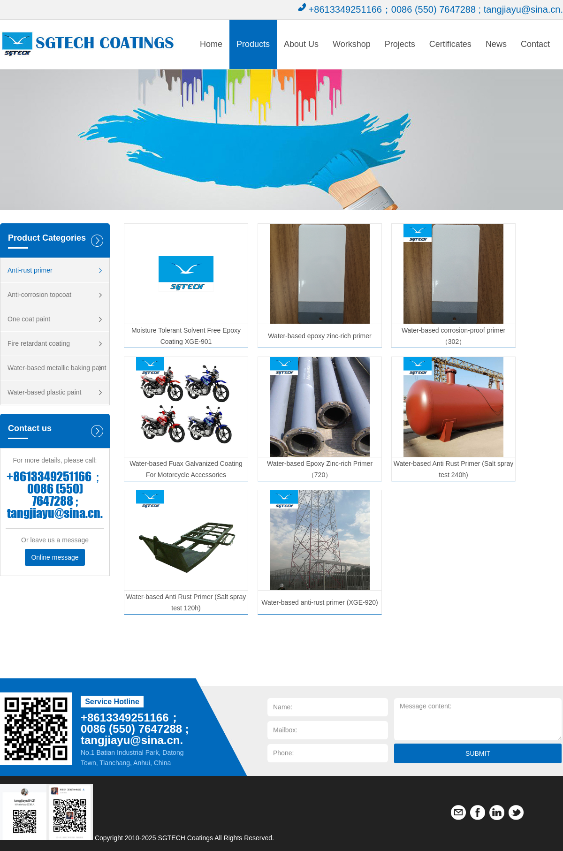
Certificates (450, 44)
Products (253, 44)
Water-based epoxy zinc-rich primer (319, 336)
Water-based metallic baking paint (57, 368)
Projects (400, 44)
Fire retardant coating (39, 343)
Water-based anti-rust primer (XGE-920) (319, 602)
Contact (535, 44)
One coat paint (29, 319)
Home (211, 44)
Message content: (478, 719)
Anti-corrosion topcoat (39, 294)
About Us (301, 44)
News (496, 44)
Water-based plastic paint (44, 392)
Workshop (352, 44)
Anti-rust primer (30, 270)
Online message (54, 557)
